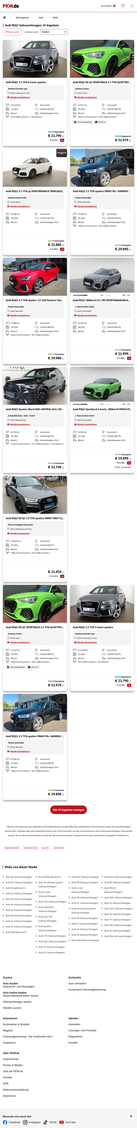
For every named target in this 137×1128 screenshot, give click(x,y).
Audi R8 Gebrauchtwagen (84, 882)
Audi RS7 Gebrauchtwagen (85, 877)
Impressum (9, 1093)
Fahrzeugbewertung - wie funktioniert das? (28, 1035)
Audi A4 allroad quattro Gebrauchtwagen (83, 910)
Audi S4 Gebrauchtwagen (84, 934)
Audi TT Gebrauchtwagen (117, 919)
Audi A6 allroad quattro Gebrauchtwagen (51, 884)
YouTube (71, 1120)
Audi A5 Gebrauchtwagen (19, 910)
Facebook (14, 1120)
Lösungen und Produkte (82, 1029)
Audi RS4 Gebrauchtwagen (85, 940)
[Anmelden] (108, 6)
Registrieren (76, 1035)
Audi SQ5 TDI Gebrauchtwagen (47, 918)
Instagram (35, 1120)
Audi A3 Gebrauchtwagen (19, 921)
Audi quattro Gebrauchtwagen (47, 928)
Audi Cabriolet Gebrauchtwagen (47, 909)
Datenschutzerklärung (15, 1087)
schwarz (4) (58, 848)
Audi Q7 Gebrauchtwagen (19, 882)
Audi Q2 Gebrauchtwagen (19, 899)
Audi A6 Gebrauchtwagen (19, 904)
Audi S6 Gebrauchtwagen (84, 929)
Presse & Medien (13, 1063)
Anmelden (74, 1023)
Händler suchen (12, 1007)
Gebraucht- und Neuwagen (36, 985)
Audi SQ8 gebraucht (16, 932)
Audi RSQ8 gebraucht (50, 877)
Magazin (8, 1029)
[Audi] (41, 17)
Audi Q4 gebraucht (15, 888)
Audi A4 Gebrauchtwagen (19, 915)
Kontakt (73, 1041)
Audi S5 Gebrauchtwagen (117, 903)
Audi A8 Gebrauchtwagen (84, 897)
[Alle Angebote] (22, 17)
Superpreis (9, 1041)
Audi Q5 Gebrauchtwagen (117, 914)
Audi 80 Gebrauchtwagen (117, 882)
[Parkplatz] (123, 6)
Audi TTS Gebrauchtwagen (52, 936)
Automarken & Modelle (16, 1023)
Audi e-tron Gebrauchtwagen (80, 890)
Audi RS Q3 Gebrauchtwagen (113, 890)
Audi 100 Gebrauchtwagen (52, 901)
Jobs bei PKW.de (13, 1069)
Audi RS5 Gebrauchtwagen (118, 877)
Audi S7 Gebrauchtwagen (84, 923)
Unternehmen (11, 1057)
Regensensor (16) (12, 848)
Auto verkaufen (77, 983)
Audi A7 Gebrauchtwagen (84, 903)
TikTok (53, 1120)
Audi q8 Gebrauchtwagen (19, 877)
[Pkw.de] (4, 17)
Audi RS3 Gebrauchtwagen (118, 925)
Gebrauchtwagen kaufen (17, 1001)
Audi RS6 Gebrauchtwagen (118, 936)
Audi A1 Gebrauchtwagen (19, 926)
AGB (5, 1081)
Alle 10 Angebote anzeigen (68, 809)
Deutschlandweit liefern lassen (36, 994)
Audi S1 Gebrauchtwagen (52, 952)
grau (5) (45, 848)
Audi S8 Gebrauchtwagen (84, 918)
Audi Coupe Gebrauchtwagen (47, 894)
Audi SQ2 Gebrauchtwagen (53, 941)
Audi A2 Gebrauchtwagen (117, 930)
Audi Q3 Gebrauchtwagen (19, 893)
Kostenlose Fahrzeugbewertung (87, 989)
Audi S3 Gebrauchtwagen (52, 947)
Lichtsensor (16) (30, 848)
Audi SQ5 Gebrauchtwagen (118, 897)
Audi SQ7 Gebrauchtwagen (118, 908)
